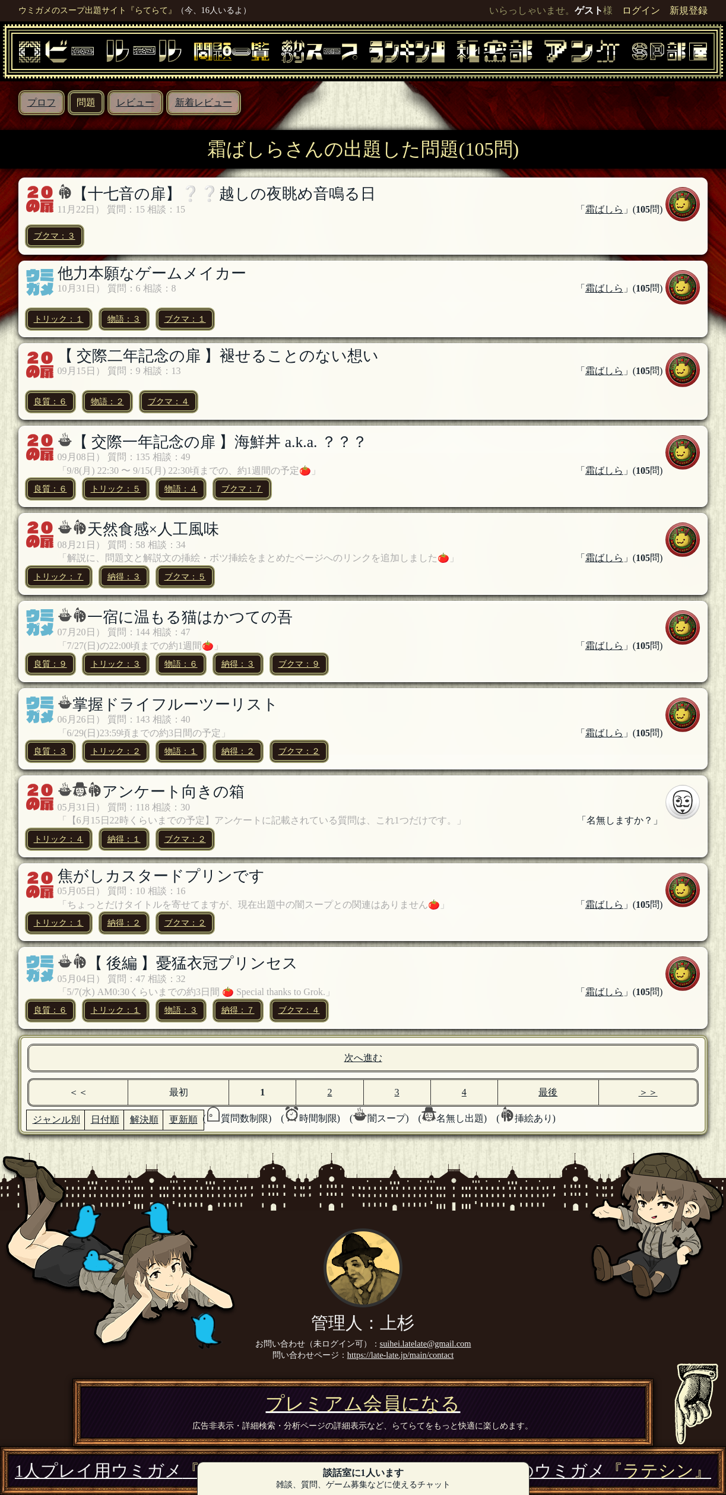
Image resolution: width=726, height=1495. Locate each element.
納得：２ (238, 751)
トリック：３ (116, 664)
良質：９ (50, 664)
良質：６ (50, 401)
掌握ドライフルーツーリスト (175, 704)
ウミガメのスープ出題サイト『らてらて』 (97, 10)
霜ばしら (604, 209)
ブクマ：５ (185, 576)
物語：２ (107, 401)
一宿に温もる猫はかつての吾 (190, 617)
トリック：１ (59, 319)
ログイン (641, 10)
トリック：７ (59, 576)
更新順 (183, 1119)
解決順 (144, 1119)
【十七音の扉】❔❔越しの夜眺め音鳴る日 (224, 193)
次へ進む (363, 1058)
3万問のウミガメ (592, 1470)
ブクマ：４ (168, 401)
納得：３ (124, 576)
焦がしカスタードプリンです (161, 876)
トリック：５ (116, 488)
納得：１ (124, 839)
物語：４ (181, 488)
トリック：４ (59, 839)
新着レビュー (203, 102)
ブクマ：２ (299, 751)
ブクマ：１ (185, 319)
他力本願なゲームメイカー (152, 273)
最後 (547, 1092)
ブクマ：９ (299, 664)
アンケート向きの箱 (173, 791)
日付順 (105, 1119)
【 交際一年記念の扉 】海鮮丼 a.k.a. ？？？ (219, 442)
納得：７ (238, 1010)
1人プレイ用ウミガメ (142, 1470)
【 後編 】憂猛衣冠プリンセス (193, 963)
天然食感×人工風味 (153, 529)
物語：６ (181, 664)
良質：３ (50, 751)
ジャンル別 (56, 1119)
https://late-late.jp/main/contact (400, 1355)
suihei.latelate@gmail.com (425, 1343)
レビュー (135, 102)
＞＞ (648, 1092)
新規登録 (689, 10)
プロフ (41, 102)
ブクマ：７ (242, 488)
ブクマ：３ (54, 235)
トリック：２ (116, 751)
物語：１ (181, 751)
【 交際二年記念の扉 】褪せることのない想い (218, 356)
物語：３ (124, 319)
